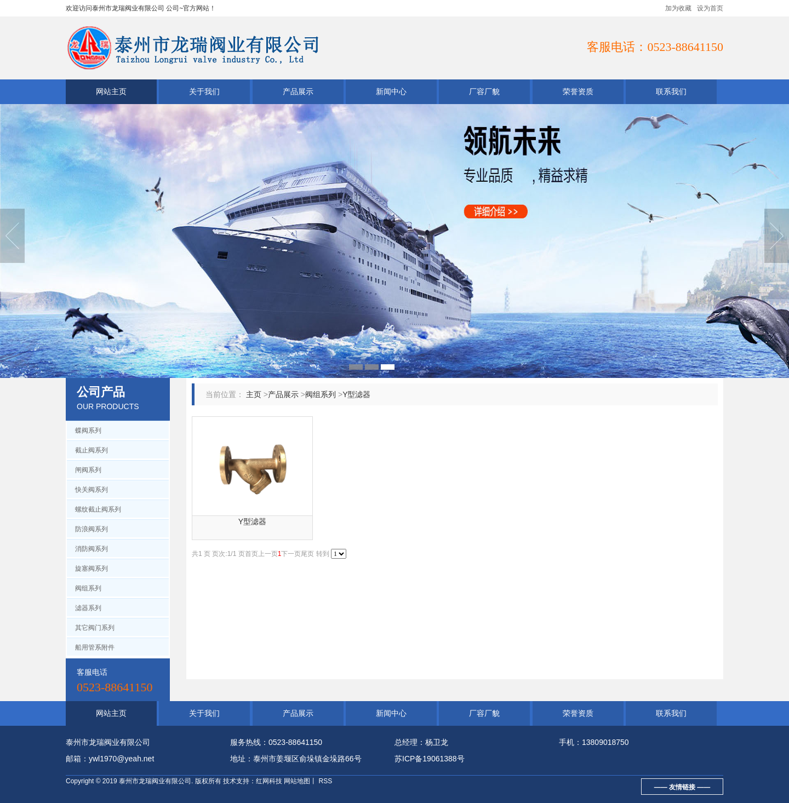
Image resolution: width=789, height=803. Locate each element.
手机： (570, 742)
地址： (241, 758)
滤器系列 (88, 608)
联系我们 (671, 91)
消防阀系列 (91, 549)
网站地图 (297, 781)
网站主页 (111, 91)
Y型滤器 (356, 394)
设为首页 (710, 8)
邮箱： (77, 758)
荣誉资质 (578, 91)
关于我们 (204, 91)
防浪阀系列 (91, 529)
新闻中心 (391, 91)
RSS (324, 781)
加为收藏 (678, 8)
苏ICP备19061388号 (430, 758)
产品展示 (298, 91)
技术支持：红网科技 (252, 781)
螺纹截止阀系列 (98, 509)
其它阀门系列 (95, 628)
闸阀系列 (88, 470)
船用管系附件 (95, 647)
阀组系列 (88, 588)
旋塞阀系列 (91, 568)
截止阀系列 (91, 450)
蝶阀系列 (88, 430)
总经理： (410, 742)
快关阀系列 (91, 490)
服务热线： (249, 742)
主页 (253, 394)
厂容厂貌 (484, 91)
